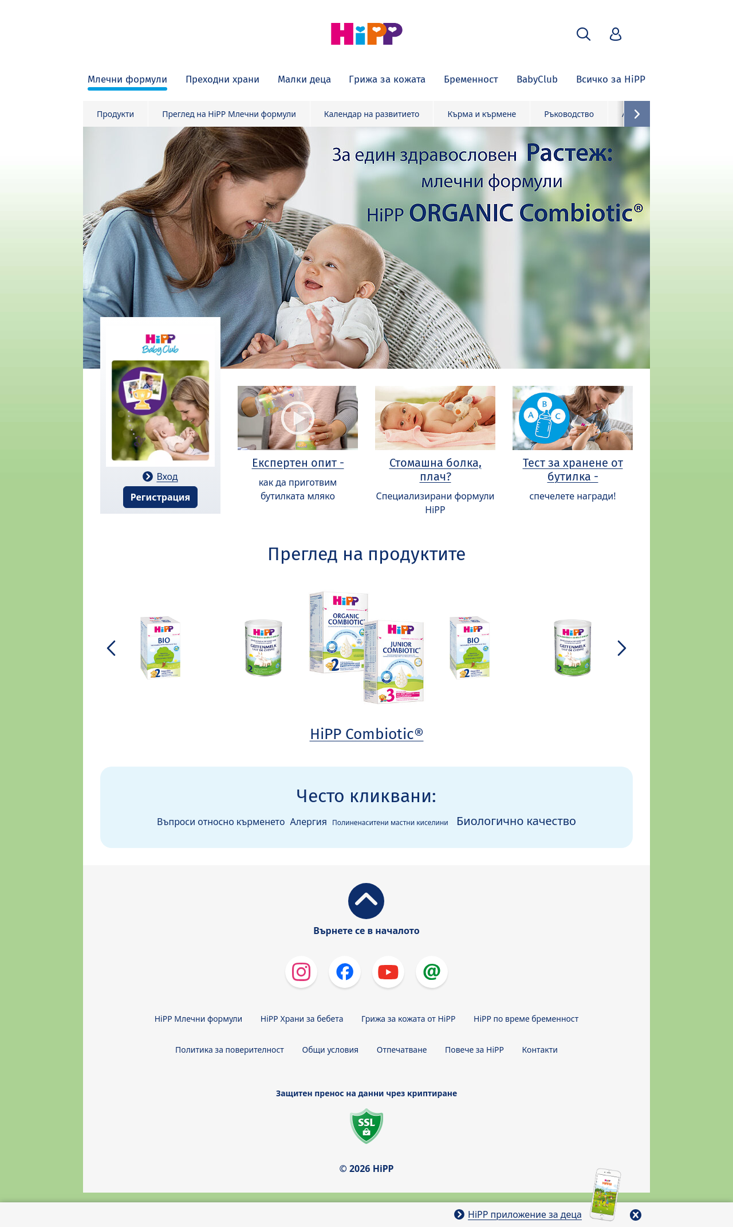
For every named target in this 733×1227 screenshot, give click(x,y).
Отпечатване (402, 1049)
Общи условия (330, 1049)
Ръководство (569, 113)
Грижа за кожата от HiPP (408, 1018)
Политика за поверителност (229, 1049)
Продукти (115, 113)
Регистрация (161, 497)
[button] (583, 34)
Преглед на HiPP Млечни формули (229, 113)
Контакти (540, 1049)
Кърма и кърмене (481, 113)
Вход (167, 476)
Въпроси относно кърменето (221, 821)
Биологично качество (516, 821)
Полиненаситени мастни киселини (390, 822)
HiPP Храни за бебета (302, 1018)
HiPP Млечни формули (198, 1018)
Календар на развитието (372, 113)
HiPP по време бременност (526, 1018)
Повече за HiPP (474, 1049)
